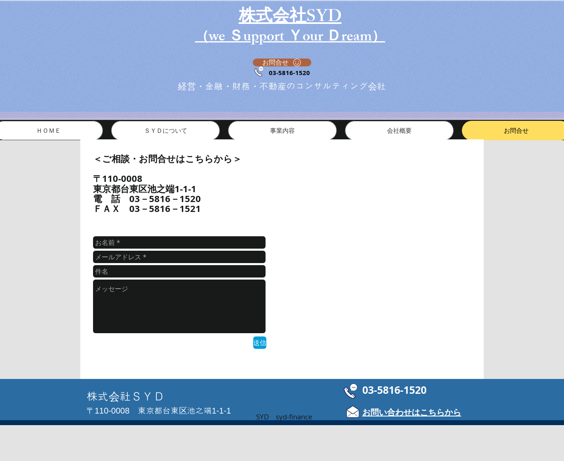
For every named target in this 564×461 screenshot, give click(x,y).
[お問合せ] (282, 62)
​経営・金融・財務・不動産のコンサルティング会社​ (282, 86)
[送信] (259, 342)
